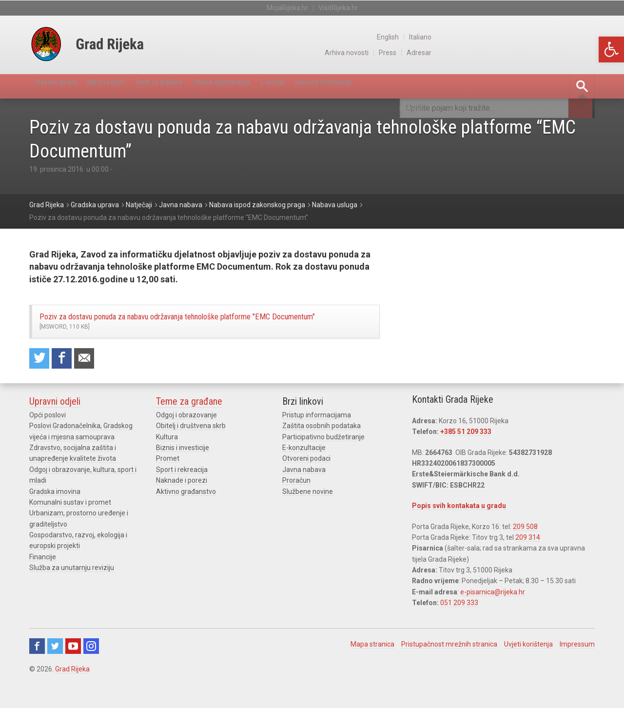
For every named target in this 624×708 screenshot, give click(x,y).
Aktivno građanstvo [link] (186, 515)
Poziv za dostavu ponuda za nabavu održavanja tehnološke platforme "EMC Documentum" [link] (199, 332)
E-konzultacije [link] (304, 471)
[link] (611, 49)
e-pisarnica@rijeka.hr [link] (492, 616)
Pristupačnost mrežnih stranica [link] (449, 667)
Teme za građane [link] (198, 86)
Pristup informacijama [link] (316, 439)
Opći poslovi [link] (47, 439)
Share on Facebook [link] (66, 381)
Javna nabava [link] (304, 493)
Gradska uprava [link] (64, 86)
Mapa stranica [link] (372, 667)
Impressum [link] (577, 667)
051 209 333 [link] (459, 626)
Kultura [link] (167, 460)
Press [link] (549, 53)
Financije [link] (42, 581)
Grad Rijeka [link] (72, 692)
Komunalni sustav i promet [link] (70, 526)
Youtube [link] (73, 669)
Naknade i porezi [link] (181, 504)
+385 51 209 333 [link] (465, 455)
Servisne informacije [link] (411, 86)
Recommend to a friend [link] (92, 381)
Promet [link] (167, 482)
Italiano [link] (583, 37)
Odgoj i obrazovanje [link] (186, 439)
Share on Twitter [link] (41, 381)
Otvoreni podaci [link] (306, 482)
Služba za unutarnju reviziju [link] (71, 591)
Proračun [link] (296, 504)
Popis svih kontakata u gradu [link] (459, 529)
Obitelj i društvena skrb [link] (191, 449)
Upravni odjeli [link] (54, 425)
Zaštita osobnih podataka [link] (321, 449)
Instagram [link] (91, 669)
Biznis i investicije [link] (182, 471)
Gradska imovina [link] (54, 515)
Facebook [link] (37, 669)
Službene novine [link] (307, 515)
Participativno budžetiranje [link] (323, 460)
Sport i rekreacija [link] (182, 493)
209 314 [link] (527, 561)
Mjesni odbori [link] (130, 86)
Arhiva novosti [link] (506, 53)
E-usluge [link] (344, 86)
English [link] (549, 37)
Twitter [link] (55, 669)
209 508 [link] (525, 550)
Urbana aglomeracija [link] (278, 86)
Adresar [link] (582, 53)
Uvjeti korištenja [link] (528, 667)
